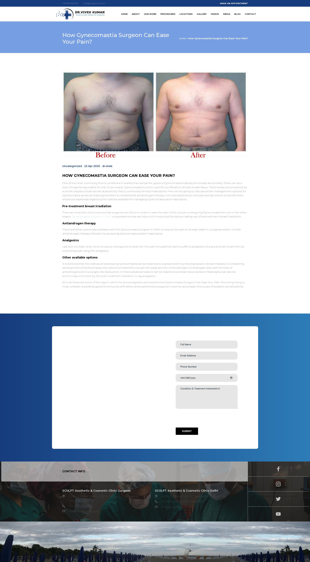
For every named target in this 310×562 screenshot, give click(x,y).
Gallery (202, 14)
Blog (237, 14)
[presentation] (200, 418)
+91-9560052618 (70, 3)
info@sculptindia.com (94, 3)
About (136, 14)
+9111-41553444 (192, 501)
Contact (250, 14)
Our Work (150, 14)
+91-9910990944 (79, 506)
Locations (186, 14)
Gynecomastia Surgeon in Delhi (92, 216)
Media (226, 14)
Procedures (167, 14)
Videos (215, 14)
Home (124, 14)
